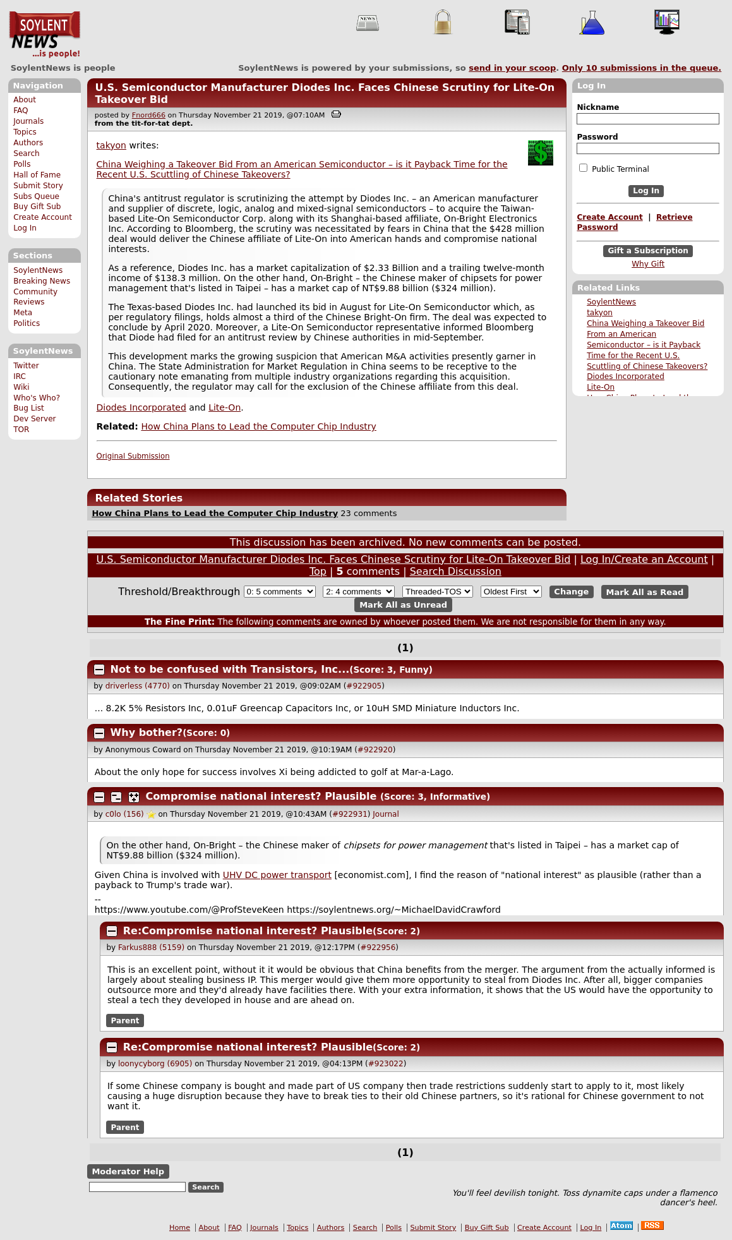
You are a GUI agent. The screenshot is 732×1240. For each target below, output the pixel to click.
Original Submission (133, 456)
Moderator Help (128, 1171)
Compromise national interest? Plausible (261, 796)
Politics (26, 323)
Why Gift (648, 264)
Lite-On (601, 387)
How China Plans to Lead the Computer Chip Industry (258, 426)
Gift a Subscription (648, 250)
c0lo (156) (124, 814)
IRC (19, 376)
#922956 (377, 947)
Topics (25, 132)
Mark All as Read (645, 591)
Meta (22, 312)
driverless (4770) (137, 686)
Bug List (28, 408)
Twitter (26, 365)
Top (318, 571)
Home (179, 1228)
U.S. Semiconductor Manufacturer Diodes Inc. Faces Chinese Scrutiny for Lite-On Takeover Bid (334, 559)
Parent (125, 1020)
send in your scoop (512, 68)
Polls (21, 164)
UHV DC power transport (277, 875)
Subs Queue (36, 196)
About (24, 99)
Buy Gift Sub (37, 206)
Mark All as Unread (403, 605)
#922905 (363, 686)
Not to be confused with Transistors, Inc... (230, 669)
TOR (21, 429)
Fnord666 (148, 115)
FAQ (20, 110)
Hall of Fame (37, 175)
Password (597, 137)
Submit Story (38, 185)
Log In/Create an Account (644, 559)
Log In (25, 228)
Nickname (598, 107)
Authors (28, 142)
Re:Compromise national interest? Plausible (248, 931)
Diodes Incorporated (625, 376)
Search (26, 153)
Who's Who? (36, 398)
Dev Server (34, 418)
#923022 (386, 1063)
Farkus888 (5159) (151, 947)
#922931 (350, 814)
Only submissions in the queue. (642, 68)
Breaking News (41, 281)
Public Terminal (614, 169)
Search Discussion (455, 571)
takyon (600, 312)
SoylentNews (44, 34)
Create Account (42, 217)
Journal (386, 814)
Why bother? (147, 732)
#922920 (375, 749)
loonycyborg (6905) (155, 1063)
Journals (28, 121)
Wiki (21, 387)
